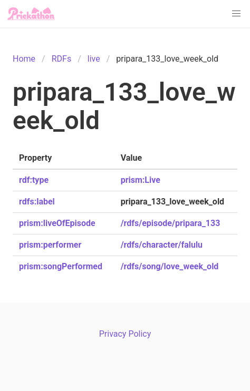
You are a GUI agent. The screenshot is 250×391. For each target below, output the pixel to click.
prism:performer (50, 245)
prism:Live (140, 180)
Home (24, 59)
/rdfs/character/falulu (162, 245)
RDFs (61, 59)
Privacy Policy (125, 334)
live (94, 59)
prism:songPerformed (60, 266)
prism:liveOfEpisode (57, 223)
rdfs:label (37, 202)
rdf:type (34, 180)
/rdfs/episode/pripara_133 (170, 223)
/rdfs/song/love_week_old (170, 266)
